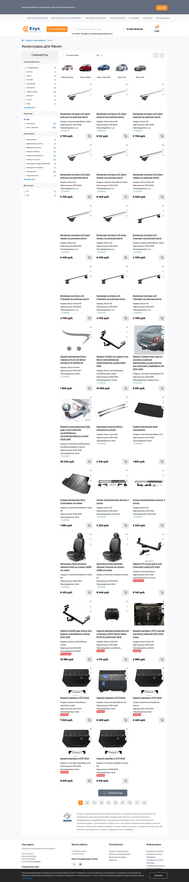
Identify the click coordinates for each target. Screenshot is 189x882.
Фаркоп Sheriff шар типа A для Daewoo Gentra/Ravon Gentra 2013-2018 (76, 632)
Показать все (30, 106)
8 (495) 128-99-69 (135, 28)
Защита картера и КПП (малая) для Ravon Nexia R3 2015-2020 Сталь (149, 632)
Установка (134, 17)
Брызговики (40, 138)
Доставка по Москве (38, 17)
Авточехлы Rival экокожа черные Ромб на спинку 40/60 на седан (75, 565)
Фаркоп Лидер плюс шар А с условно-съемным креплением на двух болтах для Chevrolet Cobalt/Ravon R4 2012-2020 (148, 361)
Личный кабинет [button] (163, 17)
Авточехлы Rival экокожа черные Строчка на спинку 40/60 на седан (110, 565)
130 (40, 194)
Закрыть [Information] (161, 7)
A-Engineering (40, 67)
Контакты (147, 17)
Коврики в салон (40, 158)
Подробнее (27, 878)
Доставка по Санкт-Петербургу (67, 17)
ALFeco (40, 70)
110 (40, 190)
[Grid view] (162, 54)
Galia (40, 103)
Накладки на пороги (40, 166)
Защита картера (40, 150)
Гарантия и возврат (154, 867)
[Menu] (57, 28)
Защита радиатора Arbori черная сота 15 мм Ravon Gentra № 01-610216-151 (73, 358)
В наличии (40, 122)
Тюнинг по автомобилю (35, 39)
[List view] (155, 54)
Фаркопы (113, 859)
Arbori (40, 75)
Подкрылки (40, 170)
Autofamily (40, 83)
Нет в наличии (40, 126)
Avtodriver (40, 87)
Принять (158, 875)
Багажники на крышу (117, 856)
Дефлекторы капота (40, 142)
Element (40, 95)
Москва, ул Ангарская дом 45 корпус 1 (97, 32)
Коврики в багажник (40, 154)
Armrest (40, 78)
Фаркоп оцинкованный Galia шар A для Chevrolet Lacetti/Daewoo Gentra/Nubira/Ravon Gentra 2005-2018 (75, 431)
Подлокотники (40, 174)
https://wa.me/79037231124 (74, 863)
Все (27, 118)
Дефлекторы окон (40, 146)
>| (144, 801)
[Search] (74, 28)
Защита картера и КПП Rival (74, 696)
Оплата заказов (117, 17)
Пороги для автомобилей (119, 853)
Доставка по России (95, 17)
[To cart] (89, 135)
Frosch (40, 98)
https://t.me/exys (80, 863)
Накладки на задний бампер (40, 162)
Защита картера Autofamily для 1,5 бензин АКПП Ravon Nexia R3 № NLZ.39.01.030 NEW (112, 632)
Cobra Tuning (40, 90)
